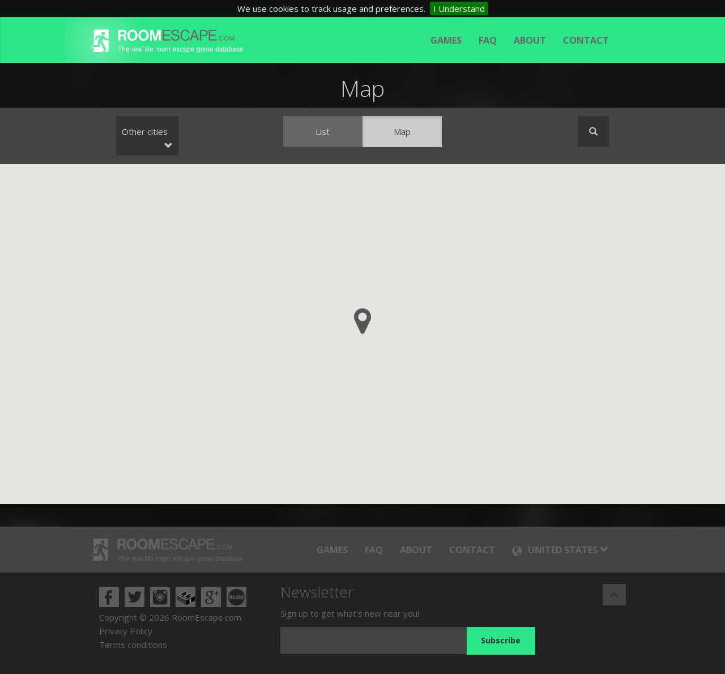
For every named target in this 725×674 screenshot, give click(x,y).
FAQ (488, 40)
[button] (362, 321)
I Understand (459, 8)
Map (402, 131)
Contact (586, 40)
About (530, 40)
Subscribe (501, 640)
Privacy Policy (125, 631)
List (322, 131)
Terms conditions (133, 644)
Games (446, 40)
